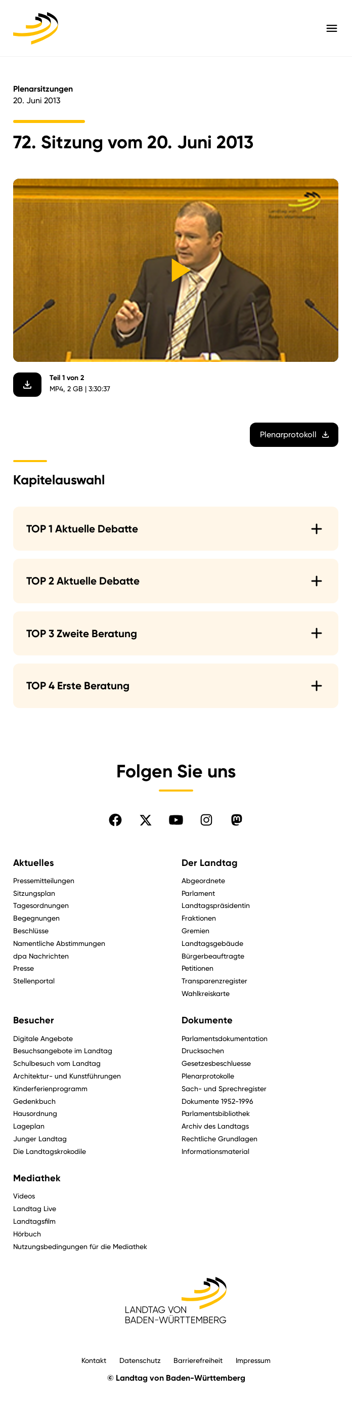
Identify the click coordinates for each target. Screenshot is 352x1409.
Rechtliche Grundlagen (219, 1138)
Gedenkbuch (34, 1101)
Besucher (33, 1020)
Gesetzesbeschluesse (216, 1063)
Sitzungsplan (34, 893)
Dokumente (207, 1020)
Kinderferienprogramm (50, 1088)
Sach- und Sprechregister (224, 1088)
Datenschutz (140, 1360)
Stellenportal (34, 980)
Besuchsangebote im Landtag (62, 1050)
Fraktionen (199, 918)
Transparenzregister (214, 980)
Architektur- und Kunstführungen (67, 1075)
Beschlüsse (31, 930)
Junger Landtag (40, 1138)
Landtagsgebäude (212, 943)
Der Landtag (210, 862)
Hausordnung (35, 1113)
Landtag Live (34, 1208)
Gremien (195, 930)
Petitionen (197, 968)
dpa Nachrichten (41, 955)
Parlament (198, 893)
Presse (23, 968)
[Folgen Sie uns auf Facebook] (115, 820)
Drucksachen (203, 1050)
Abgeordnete (203, 880)
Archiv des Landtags (215, 1126)
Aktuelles (33, 862)
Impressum (253, 1360)
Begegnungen (36, 918)
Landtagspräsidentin (216, 905)
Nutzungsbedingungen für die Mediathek (80, 1246)
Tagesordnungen (41, 905)
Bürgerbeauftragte (213, 955)
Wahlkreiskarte (206, 993)
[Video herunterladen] (27, 384)
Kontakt (93, 1360)
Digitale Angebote (43, 1038)
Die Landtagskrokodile (49, 1151)
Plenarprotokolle (208, 1075)
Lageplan (29, 1126)
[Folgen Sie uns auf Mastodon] (237, 820)
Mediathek (37, 1178)
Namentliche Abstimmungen (59, 943)
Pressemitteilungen (43, 880)
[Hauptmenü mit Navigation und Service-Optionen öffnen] (332, 28)
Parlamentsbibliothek (216, 1113)
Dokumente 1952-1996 (217, 1101)
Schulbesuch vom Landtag (57, 1063)
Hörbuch (27, 1233)
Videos (24, 1195)
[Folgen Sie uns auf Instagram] (206, 820)
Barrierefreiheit (198, 1360)
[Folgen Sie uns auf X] (146, 820)
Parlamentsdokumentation (225, 1038)
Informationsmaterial (215, 1151)
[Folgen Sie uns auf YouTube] (176, 820)
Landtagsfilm (34, 1221)
